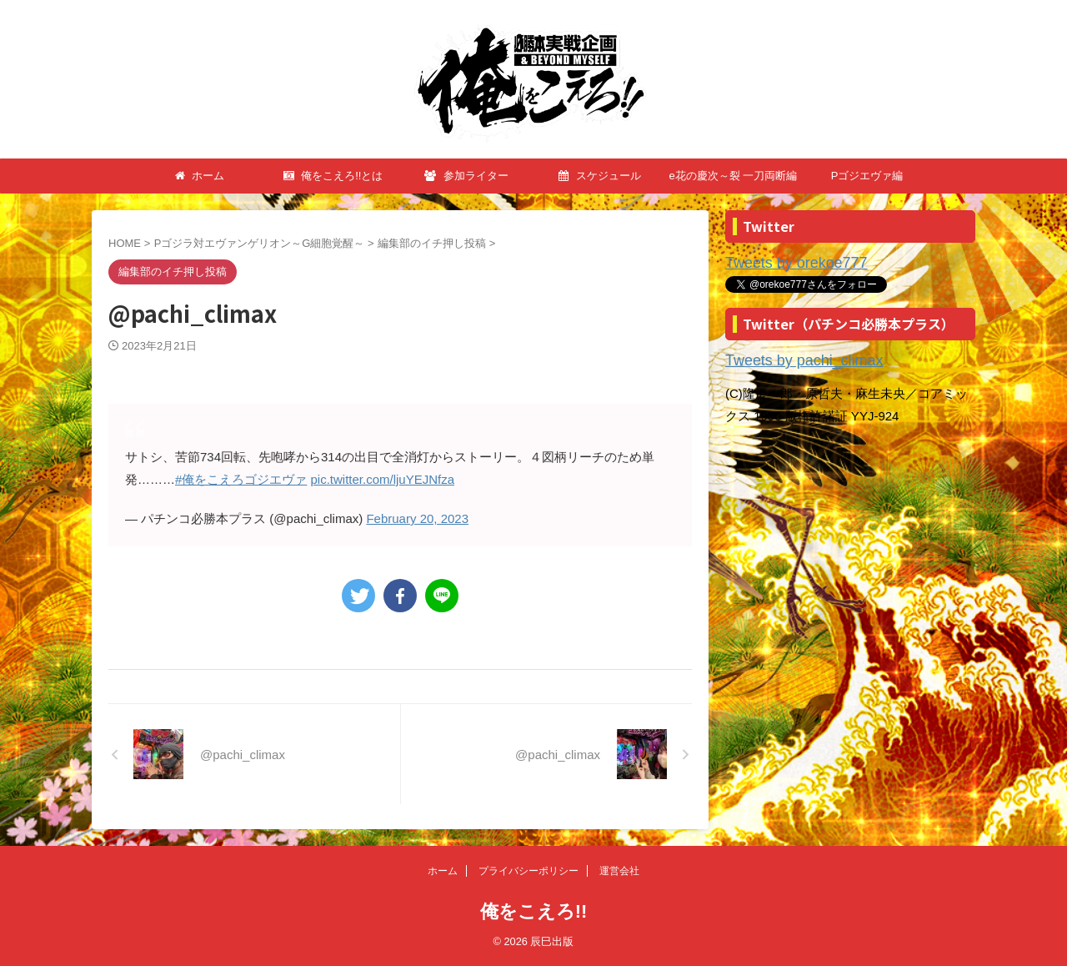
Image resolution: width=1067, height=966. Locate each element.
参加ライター (466, 175)
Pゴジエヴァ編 (867, 175)
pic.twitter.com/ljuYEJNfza (383, 479)
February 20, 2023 (417, 518)
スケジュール (600, 175)
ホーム (200, 175)
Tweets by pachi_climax (791, 357)
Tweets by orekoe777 (784, 262)
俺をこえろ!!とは (333, 175)
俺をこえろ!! (534, 911)
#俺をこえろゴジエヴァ (241, 479)
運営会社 (619, 871)
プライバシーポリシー (528, 871)
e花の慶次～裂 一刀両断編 (733, 175)
